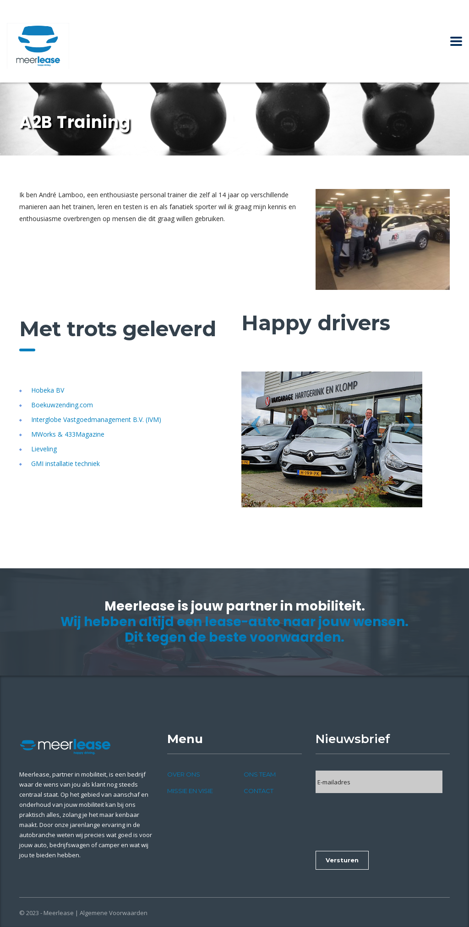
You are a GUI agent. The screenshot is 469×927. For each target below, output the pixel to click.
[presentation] (385, 818)
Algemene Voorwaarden (113, 913)
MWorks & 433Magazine (67, 434)
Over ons (183, 774)
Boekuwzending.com (62, 404)
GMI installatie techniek (65, 463)
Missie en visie (190, 790)
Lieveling (44, 448)
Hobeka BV (47, 390)
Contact (258, 790)
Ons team (260, 774)
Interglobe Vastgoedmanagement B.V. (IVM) (96, 419)
